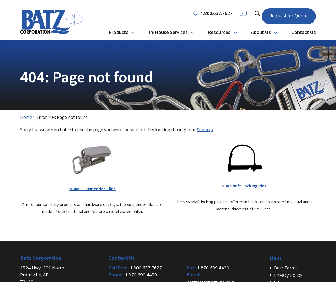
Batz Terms (286, 268)
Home (26, 117)
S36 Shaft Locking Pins (244, 185)
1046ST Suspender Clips (92, 188)
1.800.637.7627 (146, 268)
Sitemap (205, 129)
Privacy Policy (288, 275)
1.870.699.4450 (141, 275)
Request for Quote (288, 13)
